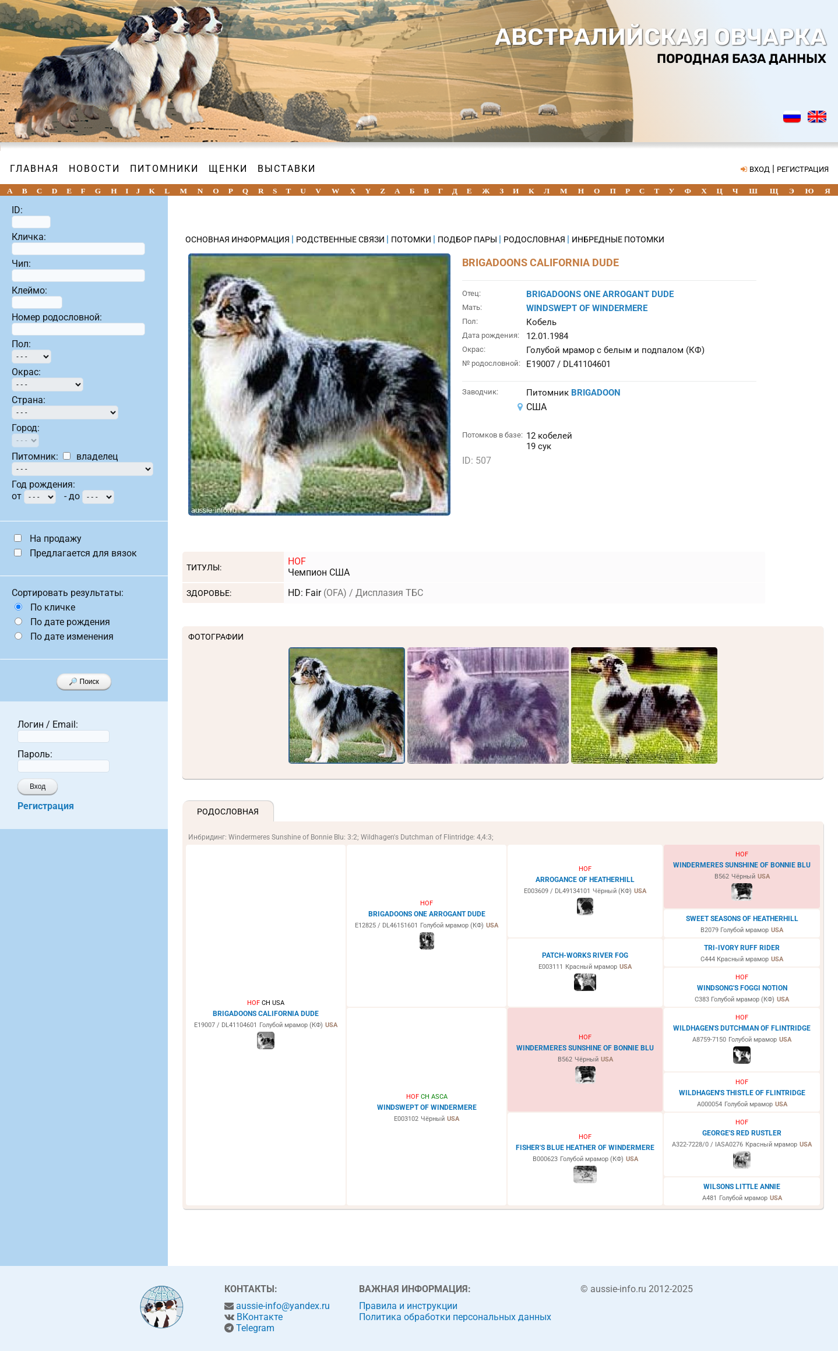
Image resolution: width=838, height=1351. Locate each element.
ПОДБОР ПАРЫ (468, 239)
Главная (34, 168)
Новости (94, 168)
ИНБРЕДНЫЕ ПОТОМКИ (618, 239)
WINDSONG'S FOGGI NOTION (742, 988)
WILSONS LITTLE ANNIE (741, 1187)
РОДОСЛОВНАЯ (535, 239)
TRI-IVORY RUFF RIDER (742, 948)
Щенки (228, 168)
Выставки (287, 168)
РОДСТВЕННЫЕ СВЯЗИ (341, 239)
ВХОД (759, 169)
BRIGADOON (596, 392)
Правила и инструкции (408, 1305)
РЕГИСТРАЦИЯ (803, 169)
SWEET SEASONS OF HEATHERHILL (742, 919)
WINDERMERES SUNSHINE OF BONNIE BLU (742, 865)
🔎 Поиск (84, 682)
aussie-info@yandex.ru (283, 1305)
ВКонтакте (260, 1316)
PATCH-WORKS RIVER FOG (585, 955)
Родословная (228, 811)
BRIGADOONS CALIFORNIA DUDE (266, 1014)
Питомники (164, 168)
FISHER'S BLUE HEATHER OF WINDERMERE (585, 1148)
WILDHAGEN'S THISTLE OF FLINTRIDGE (742, 1093)
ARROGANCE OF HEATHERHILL (585, 880)
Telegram (255, 1328)
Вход (37, 786)
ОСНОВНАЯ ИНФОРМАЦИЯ (238, 239)
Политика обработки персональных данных (455, 1316)
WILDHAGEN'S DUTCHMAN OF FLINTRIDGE (742, 1028)
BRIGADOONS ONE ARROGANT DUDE (600, 294)
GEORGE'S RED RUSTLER (741, 1133)
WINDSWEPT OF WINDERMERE (586, 308)
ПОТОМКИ (412, 239)
